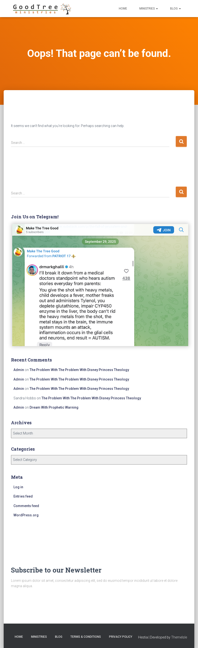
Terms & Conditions (85, 636)
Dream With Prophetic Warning (54, 407)
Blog (175, 8)
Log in (18, 487)
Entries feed (23, 496)
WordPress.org (26, 515)
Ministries (148, 8)
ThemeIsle (179, 637)
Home (123, 8)
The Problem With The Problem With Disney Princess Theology (79, 370)
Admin (18, 370)
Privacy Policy (120, 636)
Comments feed (26, 506)
